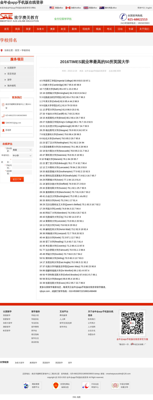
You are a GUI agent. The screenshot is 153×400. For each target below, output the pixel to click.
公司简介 (91, 323)
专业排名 (35, 323)
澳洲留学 (33, 363)
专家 (131, 29)
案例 (74, 29)
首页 (6, 29)
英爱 (28, 29)
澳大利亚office (111, 8)
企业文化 (91, 331)
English (149, 8)
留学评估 (63, 327)
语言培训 (11, 74)
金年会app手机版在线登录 (21, 2)
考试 (109, 29)
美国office (59, 8)
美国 (17, 29)
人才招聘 (91, 327)
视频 (98, 29)
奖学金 (34, 331)
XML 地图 (76, 397)
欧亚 (63, 29)
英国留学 (46, 363)
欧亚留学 (6, 331)
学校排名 (26, 50)
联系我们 (91, 319)
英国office (93, 8)
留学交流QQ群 (66, 323)
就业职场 (35, 342)
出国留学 (11, 68)
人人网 (62, 319)
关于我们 (144, 29)
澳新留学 (6, 327)
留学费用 (35, 327)
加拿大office (76, 8)
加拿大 (40, 29)
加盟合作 (91, 334)
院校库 (86, 29)
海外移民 (11, 86)
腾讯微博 (63, 315)
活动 (120, 29)
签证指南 (35, 334)
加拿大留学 (7, 323)
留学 (70, 363)
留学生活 (35, 338)
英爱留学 (6, 319)
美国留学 (6, 315)
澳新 (52, 29)
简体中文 (141, 8)
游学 (9, 80)
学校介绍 (35, 315)
